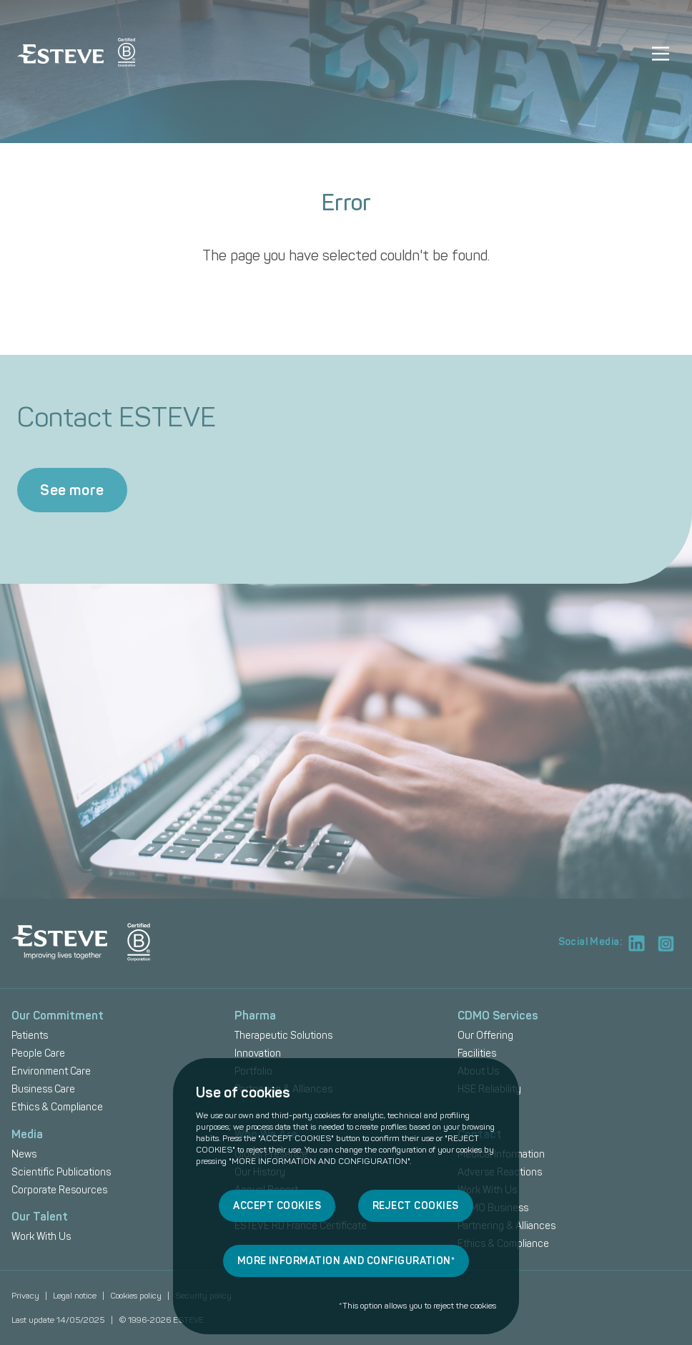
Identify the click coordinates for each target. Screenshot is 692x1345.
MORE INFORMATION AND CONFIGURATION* (346, 1261)
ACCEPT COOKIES (277, 1206)
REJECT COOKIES (415, 1206)
